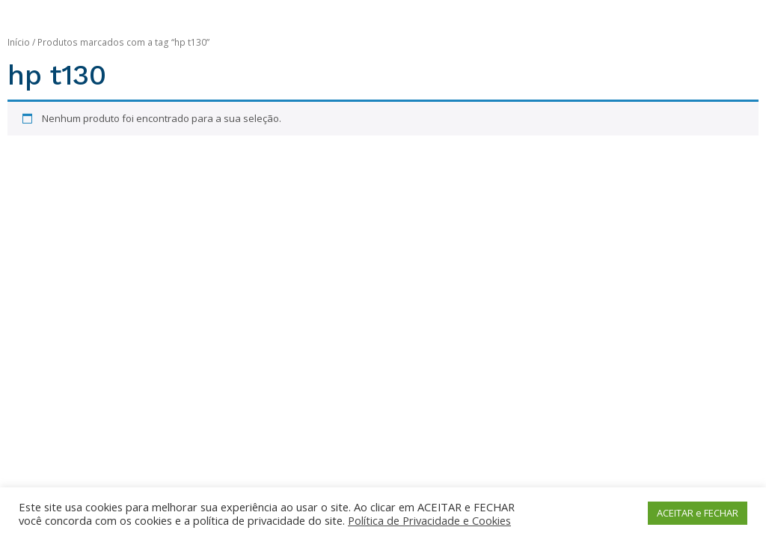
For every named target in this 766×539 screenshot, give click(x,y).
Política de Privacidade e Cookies (429, 520)
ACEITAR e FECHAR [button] (697, 513)
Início (18, 42)
